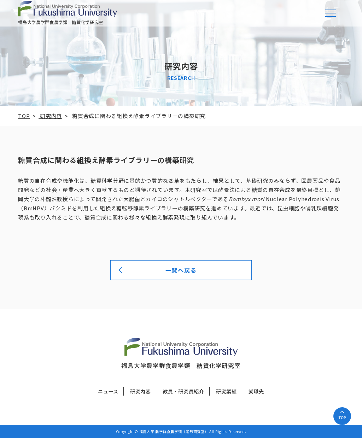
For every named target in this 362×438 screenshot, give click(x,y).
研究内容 (140, 391)
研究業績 (226, 391)
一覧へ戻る (181, 270)
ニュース (108, 391)
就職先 (256, 391)
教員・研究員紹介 (183, 391)
